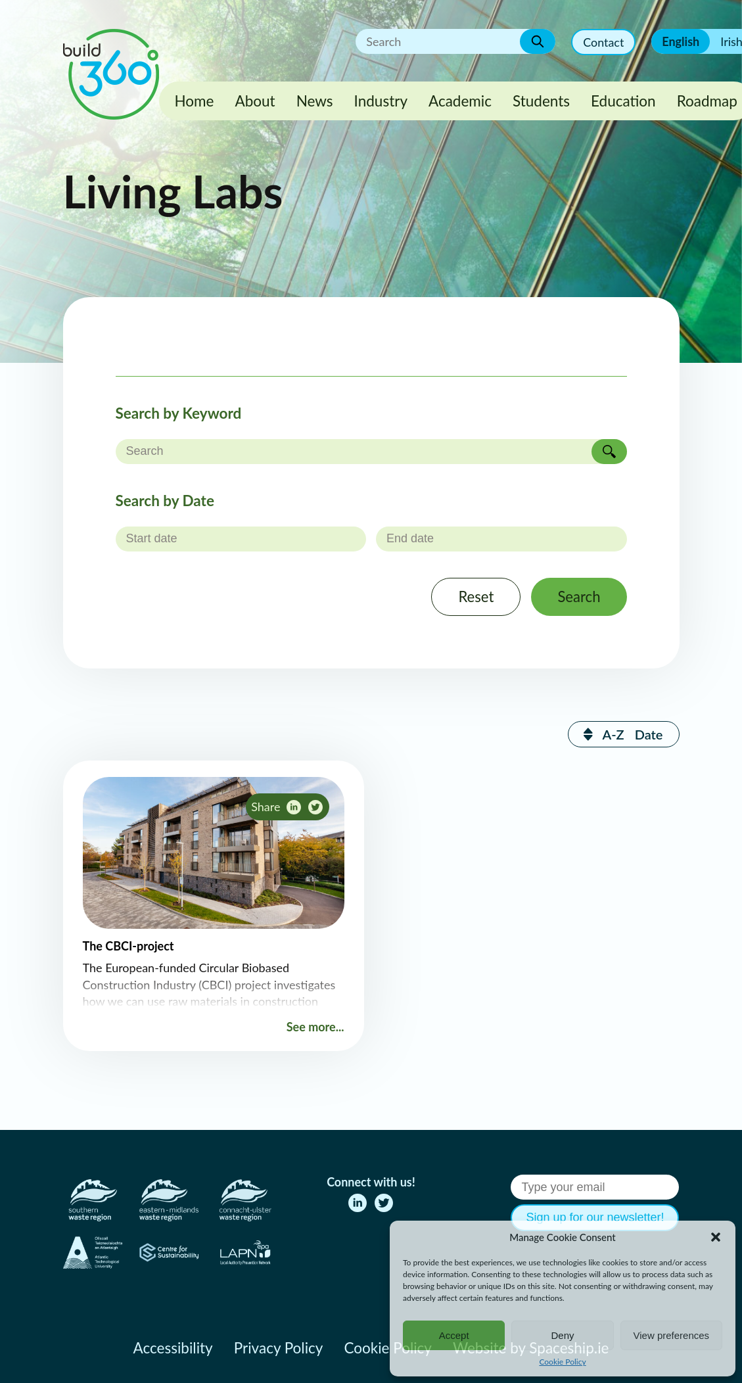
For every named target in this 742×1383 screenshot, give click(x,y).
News (314, 101)
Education (623, 101)
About (255, 101)
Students (541, 101)
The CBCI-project (128, 946)
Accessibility (173, 1348)
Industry (380, 101)
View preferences (672, 1335)
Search (578, 597)
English (680, 41)
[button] (715, 1237)
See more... (315, 1027)
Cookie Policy (562, 1362)
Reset (475, 597)
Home (194, 101)
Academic (460, 101)
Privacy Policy (278, 1348)
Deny (562, 1335)
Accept (454, 1335)
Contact (603, 42)
